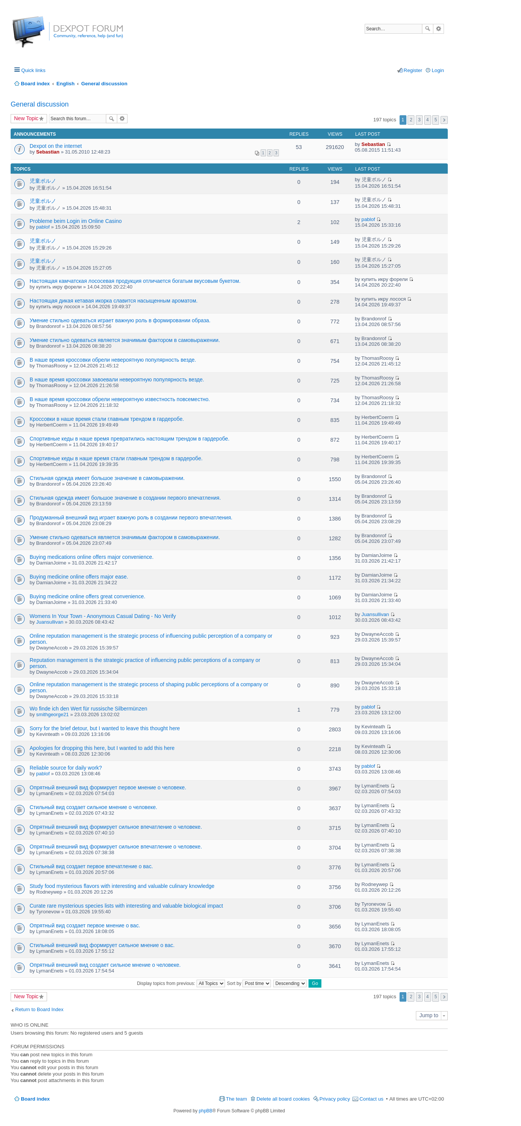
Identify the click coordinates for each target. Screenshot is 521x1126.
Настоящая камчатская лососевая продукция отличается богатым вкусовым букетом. (135, 281)
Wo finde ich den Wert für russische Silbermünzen (88, 709)
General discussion (40, 104)
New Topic (26, 118)
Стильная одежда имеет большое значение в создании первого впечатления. (125, 498)
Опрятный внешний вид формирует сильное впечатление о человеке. (116, 827)
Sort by (249, 983)
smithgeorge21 (52, 714)
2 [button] (411, 119)
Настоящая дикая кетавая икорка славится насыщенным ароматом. (114, 301)
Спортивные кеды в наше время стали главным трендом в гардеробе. (116, 458)
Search (427, 28)
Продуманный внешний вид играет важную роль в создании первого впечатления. (131, 517)
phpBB (205, 1110)
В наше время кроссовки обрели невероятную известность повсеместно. (120, 399)
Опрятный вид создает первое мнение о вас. (85, 925)
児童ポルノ (43, 181)
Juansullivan (49, 622)
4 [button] (427, 119)
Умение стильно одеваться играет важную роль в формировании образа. (120, 320)
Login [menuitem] (438, 70)
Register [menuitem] (413, 70)
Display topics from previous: (181, 983)
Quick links (33, 70)
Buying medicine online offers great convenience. (87, 596)
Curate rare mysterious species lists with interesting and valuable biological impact (126, 906)
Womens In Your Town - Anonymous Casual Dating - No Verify (103, 616)
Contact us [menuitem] (371, 1099)
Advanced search (438, 28)
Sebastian (47, 152)
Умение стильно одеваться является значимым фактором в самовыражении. (125, 340)
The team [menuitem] (236, 1099)
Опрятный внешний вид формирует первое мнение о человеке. (108, 787)
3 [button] (419, 119)
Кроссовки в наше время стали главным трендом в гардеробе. (107, 419)
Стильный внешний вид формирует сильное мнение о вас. (102, 945)
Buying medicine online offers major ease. (79, 577)
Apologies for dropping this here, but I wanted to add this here (102, 748)
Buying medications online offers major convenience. (92, 557)
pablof (42, 227)
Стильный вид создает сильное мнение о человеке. (93, 807)
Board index (35, 1099)
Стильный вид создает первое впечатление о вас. (91, 866)
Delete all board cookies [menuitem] (283, 1099)
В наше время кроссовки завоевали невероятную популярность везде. (117, 379)
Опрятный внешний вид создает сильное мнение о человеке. (105, 965)
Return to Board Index (39, 1009)
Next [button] (444, 120)
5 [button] (435, 119)
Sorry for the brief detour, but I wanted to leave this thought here (105, 728)
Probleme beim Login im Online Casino (76, 221)
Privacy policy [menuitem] (335, 1099)
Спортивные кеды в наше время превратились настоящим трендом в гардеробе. (130, 439)
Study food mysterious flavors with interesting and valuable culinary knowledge (122, 886)
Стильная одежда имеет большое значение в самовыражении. (107, 478)
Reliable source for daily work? (66, 768)
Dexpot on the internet (56, 146)
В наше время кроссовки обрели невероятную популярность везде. (113, 360)
